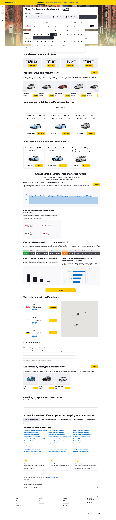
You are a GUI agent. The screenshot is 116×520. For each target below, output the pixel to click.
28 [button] (48, 45)
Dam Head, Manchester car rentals (56, 445)
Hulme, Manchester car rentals (80, 449)
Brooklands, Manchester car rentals (56, 434)
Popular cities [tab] (28, 423)
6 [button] (81, 30)
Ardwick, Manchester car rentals (81, 430)
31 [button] (34, 48)
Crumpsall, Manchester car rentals (32, 445)
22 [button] (52, 41)
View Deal (36, 95)
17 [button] (34, 41)
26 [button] (41, 45)
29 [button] (52, 45)
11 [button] (37, 38)
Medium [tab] (63, 107)
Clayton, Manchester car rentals (31, 442)
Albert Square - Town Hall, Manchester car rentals (35, 430)
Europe (27, 47)
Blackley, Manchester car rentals (31, 434)
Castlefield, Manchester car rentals (81, 436)
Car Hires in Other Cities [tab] (65, 419)
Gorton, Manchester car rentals (80, 447)
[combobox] (28, 13)
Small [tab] (57, 107)
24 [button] (34, 45)
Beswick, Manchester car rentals (81, 432)
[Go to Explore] (2, 16)
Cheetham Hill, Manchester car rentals (82, 438)
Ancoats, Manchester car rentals (56, 430)
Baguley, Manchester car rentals (31, 432)
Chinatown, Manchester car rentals (56, 440)
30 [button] (55, 45)
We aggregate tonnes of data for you (61, 484)
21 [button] (48, 41)
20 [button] (45, 41)
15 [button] (52, 38)
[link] (32, 65)
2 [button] (55, 30)
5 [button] (41, 34)
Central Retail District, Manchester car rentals (34, 438)
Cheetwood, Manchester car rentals (32, 440)
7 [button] (48, 34)
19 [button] (41, 41)
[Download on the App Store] (91, 502)
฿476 (66, 9)
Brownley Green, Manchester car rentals (82, 434)
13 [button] (45, 38)
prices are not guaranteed (53, 477)
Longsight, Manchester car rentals (81, 451)
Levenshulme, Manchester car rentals (32, 451)
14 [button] (48, 38)
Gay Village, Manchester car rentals (56, 447)
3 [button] (34, 34)
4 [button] (37, 34)
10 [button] (34, 38)
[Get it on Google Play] (91, 499)
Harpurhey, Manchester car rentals (32, 449)
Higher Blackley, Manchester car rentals (57, 449)
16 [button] (55, 38)
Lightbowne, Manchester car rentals (57, 451)
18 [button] (37, 41)
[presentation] (70, 9)
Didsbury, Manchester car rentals (81, 445)
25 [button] (38, 45)
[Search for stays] (2, 9)
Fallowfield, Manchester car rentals (32, 447)
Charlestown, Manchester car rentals (57, 438)
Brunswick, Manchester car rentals (32, 436)
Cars (24, 47)
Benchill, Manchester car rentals (56, 432)
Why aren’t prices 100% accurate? (61, 487)
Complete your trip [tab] (91, 419)
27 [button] (45, 45)
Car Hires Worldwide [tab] (78, 419)
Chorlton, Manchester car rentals (81, 440)
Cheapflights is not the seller (61, 482)
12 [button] (41, 38)
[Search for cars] (2, 13)
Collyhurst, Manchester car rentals (56, 442)
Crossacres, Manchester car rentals (81, 442)
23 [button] (55, 41)
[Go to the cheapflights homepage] (10, 2)
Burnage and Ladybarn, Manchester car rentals (59, 436)
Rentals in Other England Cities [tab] (49, 419)
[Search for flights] (2, 6)
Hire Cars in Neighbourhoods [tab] (31, 419)
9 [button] (55, 34)
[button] (2, 2)
